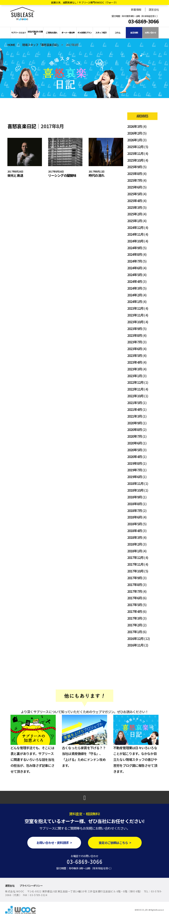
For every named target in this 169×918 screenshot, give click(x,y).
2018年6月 (134, 517)
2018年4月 (134, 530)
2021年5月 (134, 402)
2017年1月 (134, 631)
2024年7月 (134, 261)
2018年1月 (134, 550)
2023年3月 (134, 369)
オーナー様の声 (68, 32)
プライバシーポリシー (31, 885)
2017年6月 (134, 597)
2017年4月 (134, 611)
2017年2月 (134, 624)
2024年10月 (135, 241)
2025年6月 (134, 187)
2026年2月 (134, 133)
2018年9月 (134, 496)
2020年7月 (134, 436)
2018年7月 (134, 510)
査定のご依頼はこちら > (115, 842)
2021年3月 (134, 416)
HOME (11, 45)
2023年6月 (134, 348)
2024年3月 (134, 288)
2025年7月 (134, 180)
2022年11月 (135, 389)
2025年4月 (134, 200)
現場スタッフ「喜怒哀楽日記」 (40, 45)
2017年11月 (135, 564)
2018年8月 (134, 503)
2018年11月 (135, 483)
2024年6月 (134, 267)
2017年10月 (135, 571)
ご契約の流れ (51, 32)
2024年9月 (134, 247)
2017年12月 (135, 557)
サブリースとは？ (18, 32)
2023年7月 (134, 341)
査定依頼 (134, 32)
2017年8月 (134, 584)
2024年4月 (134, 281)
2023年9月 (134, 328)
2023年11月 (135, 315)
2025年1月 (134, 220)
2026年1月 (134, 139)
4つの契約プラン (85, 32)
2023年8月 (134, 335)
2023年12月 (135, 308)
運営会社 (154, 9)
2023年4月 (134, 362)
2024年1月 (134, 301)
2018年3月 (134, 537)
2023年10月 (135, 321)
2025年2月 (134, 213)
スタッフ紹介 (101, 32)
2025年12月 (135, 146)
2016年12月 (135, 638)
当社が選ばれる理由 (35, 32)
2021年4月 (134, 409)
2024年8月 (134, 254)
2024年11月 (135, 234)
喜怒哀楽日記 (21, 126)
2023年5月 (134, 355)
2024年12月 (135, 227)
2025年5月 (134, 193)
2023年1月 (134, 375)
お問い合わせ (150, 32)
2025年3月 (134, 207)
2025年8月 (134, 173)
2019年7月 (134, 469)
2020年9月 (134, 422)
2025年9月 (134, 166)
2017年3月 (134, 618)
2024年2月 (134, 294)
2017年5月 (134, 604)
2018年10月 (135, 490)
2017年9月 (134, 577)
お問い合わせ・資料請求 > (54, 842)
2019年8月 (134, 463)
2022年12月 (135, 382)
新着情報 (136, 9)
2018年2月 (134, 544)
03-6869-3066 (143, 21)
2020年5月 (134, 449)
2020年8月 (134, 429)
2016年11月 (135, 645)
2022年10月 (135, 395)
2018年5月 (134, 523)
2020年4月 (134, 456)
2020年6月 (134, 443)
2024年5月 (134, 274)
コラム (117, 32)
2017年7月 (134, 591)
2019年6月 (134, 476)
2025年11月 (135, 153)
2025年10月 (135, 160)
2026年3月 (134, 126)
